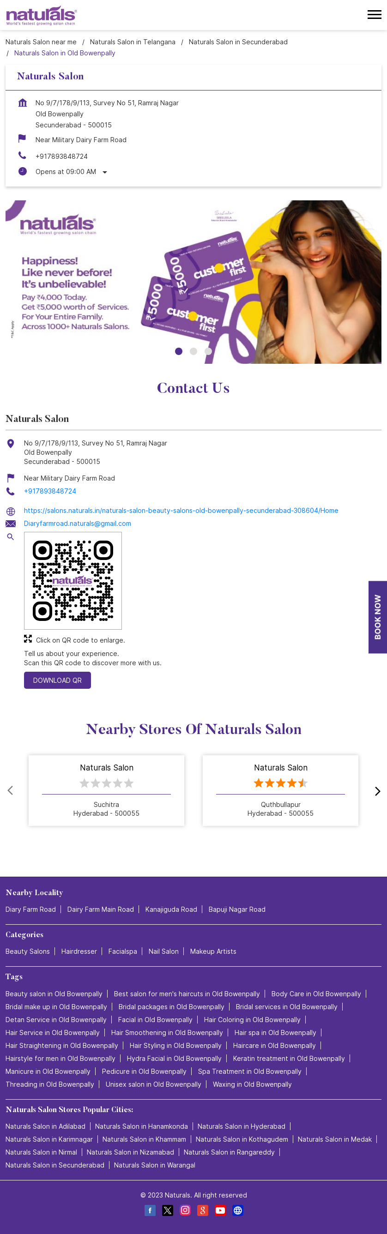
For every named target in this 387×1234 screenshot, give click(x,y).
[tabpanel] (193, 281)
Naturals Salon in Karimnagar (49, 1139)
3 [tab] (208, 351)
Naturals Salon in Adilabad (45, 1126)
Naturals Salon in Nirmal (41, 1152)
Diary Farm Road (31, 909)
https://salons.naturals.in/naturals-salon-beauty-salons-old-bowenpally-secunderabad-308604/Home (181, 510)
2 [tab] (193, 351)
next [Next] (375, 790)
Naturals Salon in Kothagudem (242, 1139)
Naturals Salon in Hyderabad (241, 1126)
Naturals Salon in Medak (335, 1139)
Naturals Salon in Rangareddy (229, 1152)
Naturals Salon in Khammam (144, 1139)
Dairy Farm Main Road (100, 909)
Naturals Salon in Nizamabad (130, 1152)
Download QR (57, 680)
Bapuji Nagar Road (237, 909)
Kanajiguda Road (171, 909)
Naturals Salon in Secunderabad (55, 1165)
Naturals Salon (106, 768)
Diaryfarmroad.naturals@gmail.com (77, 523)
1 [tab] (178, 351)
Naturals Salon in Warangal (154, 1165)
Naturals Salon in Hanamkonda (141, 1126)
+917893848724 (62, 156)
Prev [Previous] (11, 790)
